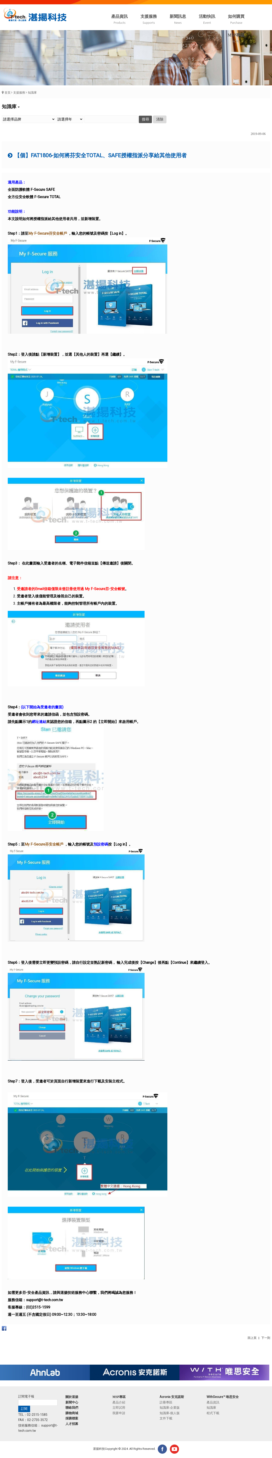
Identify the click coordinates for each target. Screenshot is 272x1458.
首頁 (7, 92)
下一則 (265, 1338)
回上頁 (252, 1338)
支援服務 (19, 92)
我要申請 (118, 1413)
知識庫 (32, 92)
